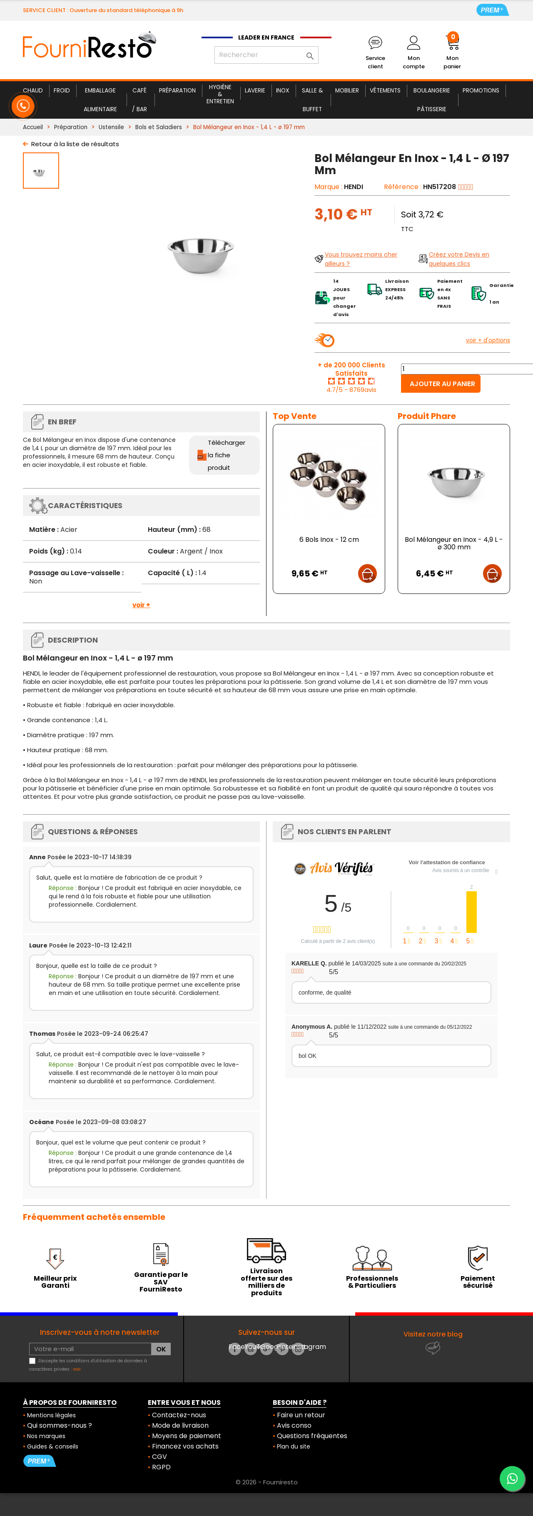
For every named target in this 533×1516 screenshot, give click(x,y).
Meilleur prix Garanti (55, 1282)
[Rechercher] (266, 55)
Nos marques (46, 1436)
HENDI (353, 187)
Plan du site (293, 1446)
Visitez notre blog (433, 1334)
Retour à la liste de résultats (75, 144)
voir (77, 1369)
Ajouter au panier (442, 384)
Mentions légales (51, 1415)
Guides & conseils (52, 1446)
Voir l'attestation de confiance (447, 862)
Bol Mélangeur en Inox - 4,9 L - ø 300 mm (454, 543)
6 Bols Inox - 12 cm (329, 539)
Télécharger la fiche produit (226, 455)
